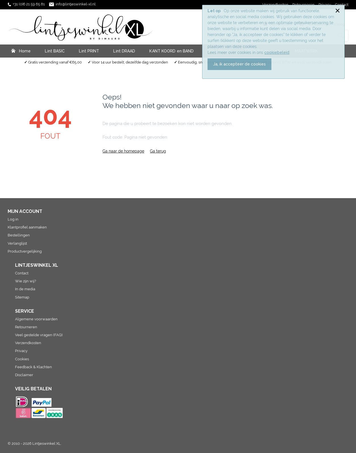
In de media (25, 289)
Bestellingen (19, 235)
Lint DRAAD (124, 51)
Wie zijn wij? (25, 281)
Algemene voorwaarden (36, 319)
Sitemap (22, 297)
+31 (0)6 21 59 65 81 (29, 4)
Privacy (21, 351)
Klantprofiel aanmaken (27, 227)
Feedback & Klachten (33, 367)
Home (25, 51)
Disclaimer (24, 375)
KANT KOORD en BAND (171, 51)
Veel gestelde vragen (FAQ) (38, 335)
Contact (21, 273)
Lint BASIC (55, 51)
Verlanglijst (17, 243)
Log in (13, 219)
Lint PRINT (89, 51)
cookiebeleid (276, 52)
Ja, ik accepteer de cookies (239, 64)
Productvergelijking (25, 251)
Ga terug (158, 151)
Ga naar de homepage (123, 151)
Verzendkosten (28, 343)
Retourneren (26, 327)
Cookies (22, 359)
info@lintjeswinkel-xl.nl (76, 4)
